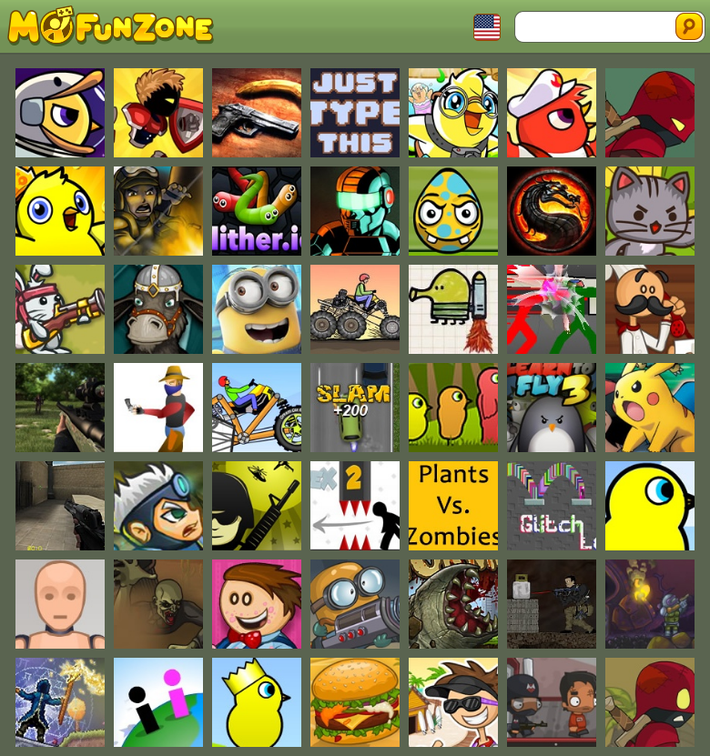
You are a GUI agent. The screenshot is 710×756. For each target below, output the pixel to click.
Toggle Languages (487, 27)
